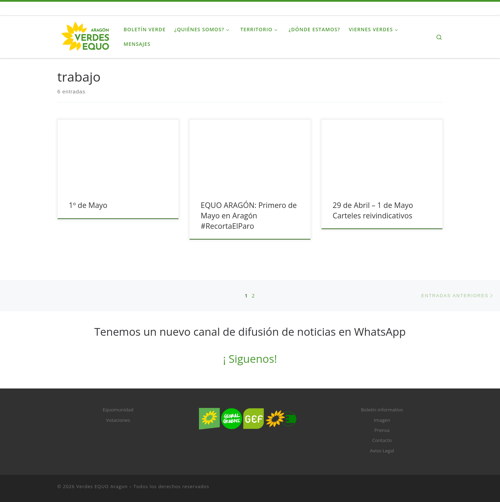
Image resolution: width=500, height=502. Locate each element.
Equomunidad (118, 410)
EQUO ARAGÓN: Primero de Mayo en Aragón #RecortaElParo (249, 215)
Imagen (382, 420)
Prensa (381, 430)
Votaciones (118, 420)
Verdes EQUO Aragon (102, 486)
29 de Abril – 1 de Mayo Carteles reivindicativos (373, 210)
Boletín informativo (382, 410)
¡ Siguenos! (250, 358)
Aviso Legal (382, 450)
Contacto (382, 440)
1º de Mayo (88, 205)
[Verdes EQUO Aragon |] (85, 35)
